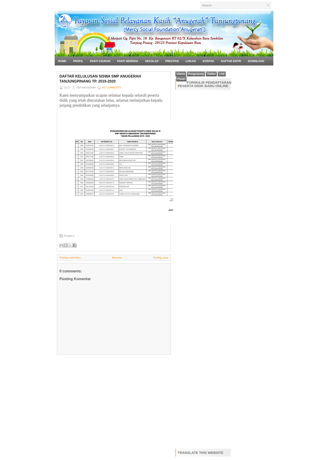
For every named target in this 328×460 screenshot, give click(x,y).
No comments (111, 87)
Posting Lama (160, 257)
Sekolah (152, 61)
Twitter (211, 73)
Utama (181, 73)
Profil (78, 61)
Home (62, 61)
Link (222, 73)
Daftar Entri (231, 61)
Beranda (117, 257)
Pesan (181, 78)
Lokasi (191, 61)
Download (256, 61)
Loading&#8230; (208, 268)
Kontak (208, 61)
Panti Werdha (127, 61)
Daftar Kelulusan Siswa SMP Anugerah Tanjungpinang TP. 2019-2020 (100, 78)
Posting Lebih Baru (70, 257)
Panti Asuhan (100, 61)
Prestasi (172, 61)
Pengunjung (196, 73)
